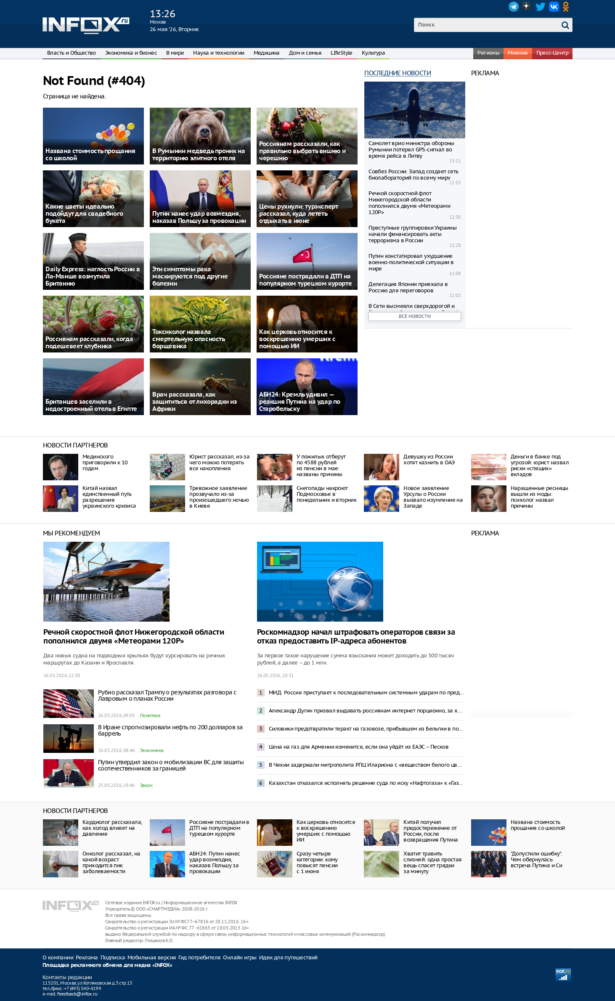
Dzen (527, 7)
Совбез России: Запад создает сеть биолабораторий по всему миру (413, 174)
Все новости (415, 316)
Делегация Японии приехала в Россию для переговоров (408, 287)
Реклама (87, 957)
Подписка (113, 957)
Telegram (514, 7)
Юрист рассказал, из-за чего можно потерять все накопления (219, 462)
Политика (150, 715)
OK (567, 7)
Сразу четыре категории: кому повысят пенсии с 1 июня (317, 862)
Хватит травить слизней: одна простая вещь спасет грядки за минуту (432, 862)
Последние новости (397, 73)
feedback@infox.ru (77, 994)
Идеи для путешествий (288, 957)
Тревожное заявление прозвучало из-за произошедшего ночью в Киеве (219, 497)
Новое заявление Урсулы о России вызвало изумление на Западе (433, 497)
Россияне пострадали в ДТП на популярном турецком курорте (219, 827)
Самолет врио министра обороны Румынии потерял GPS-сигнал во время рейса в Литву (411, 149)
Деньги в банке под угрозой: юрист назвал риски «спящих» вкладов (540, 465)
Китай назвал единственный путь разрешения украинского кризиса (109, 497)
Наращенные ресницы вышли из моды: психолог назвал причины (539, 497)
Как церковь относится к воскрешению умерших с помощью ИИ (326, 830)
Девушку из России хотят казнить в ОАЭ (429, 459)
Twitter (540, 7)
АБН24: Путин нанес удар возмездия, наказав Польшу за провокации (214, 862)
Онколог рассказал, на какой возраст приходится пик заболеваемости (111, 862)
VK (554, 7)
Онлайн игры (239, 957)
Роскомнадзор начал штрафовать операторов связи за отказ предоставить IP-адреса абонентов (356, 637)
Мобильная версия (151, 957)
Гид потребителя (199, 957)
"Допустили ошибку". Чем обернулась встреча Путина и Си (536, 859)
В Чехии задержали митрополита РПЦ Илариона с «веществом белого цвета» (367, 765)
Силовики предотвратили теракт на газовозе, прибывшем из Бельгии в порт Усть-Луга (367, 729)
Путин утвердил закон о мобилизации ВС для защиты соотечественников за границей (171, 765)
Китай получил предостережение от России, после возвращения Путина (430, 830)
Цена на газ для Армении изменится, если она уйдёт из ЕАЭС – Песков (358, 747)
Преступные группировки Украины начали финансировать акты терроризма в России (412, 234)
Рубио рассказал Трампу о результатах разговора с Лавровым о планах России (167, 695)
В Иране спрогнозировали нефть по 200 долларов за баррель (170, 730)
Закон (146, 785)
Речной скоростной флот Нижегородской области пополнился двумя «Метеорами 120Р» (409, 203)
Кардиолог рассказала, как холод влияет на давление (112, 827)
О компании (57, 957)
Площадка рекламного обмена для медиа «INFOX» (107, 965)
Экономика (152, 750)
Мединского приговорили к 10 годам (104, 462)
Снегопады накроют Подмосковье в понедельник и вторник (326, 494)
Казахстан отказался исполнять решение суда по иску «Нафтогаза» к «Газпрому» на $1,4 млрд (367, 783)
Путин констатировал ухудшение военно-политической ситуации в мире (410, 262)
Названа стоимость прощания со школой (538, 825)
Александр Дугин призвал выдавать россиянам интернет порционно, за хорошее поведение (367, 710)
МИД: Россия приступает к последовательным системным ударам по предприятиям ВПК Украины (367, 692)
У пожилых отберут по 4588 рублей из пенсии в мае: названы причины (321, 465)
